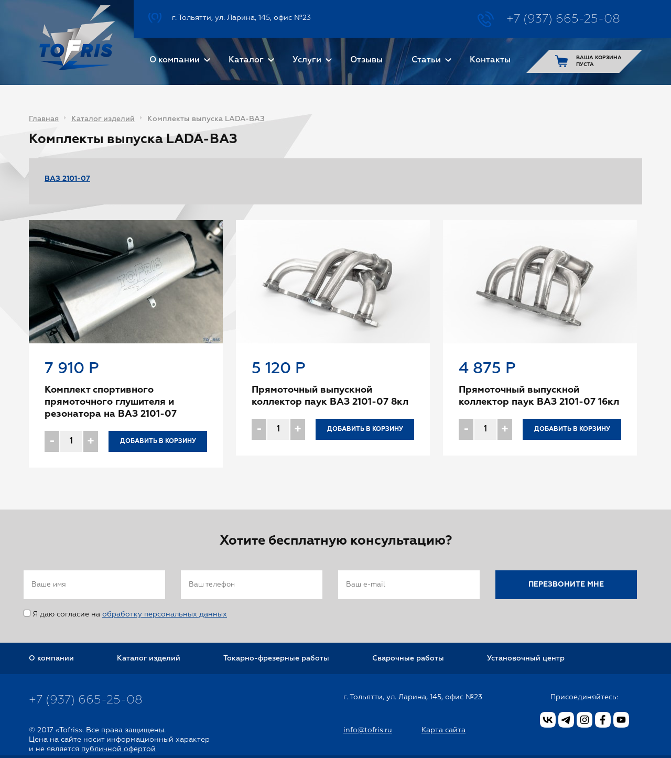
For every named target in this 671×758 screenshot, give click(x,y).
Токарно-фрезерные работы (276, 658)
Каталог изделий (103, 119)
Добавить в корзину (158, 441)
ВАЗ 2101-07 (67, 178)
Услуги (307, 60)
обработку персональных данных (164, 614)
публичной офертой (118, 749)
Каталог (246, 60)
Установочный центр (526, 658)
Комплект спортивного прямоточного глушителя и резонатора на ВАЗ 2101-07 (111, 402)
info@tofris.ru (367, 730)
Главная (44, 119)
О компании (174, 60)
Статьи (426, 60)
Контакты (490, 60)
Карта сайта (443, 730)
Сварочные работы (408, 658)
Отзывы (366, 60)
